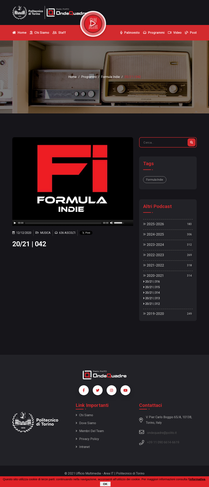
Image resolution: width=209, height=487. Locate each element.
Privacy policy (87, 439)
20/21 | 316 (151, 281)
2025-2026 (153, 224)
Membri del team (90, 431)
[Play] (14, 222)
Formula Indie (110, 77)
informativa (197, 479)
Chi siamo (84, 415)
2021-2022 (153, 265)
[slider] (63, 223)
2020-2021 (153, 275)
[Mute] (111, 222)
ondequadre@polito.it (158, 432)
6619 (175, 442)
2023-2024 (153, 245)
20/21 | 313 (151, 298)
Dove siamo (86, 423)
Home (72, 77)
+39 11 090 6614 (159, 442)
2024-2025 (153, 234)
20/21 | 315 (151, 287)
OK (105, 484)
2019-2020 (153, 314)
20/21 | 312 (151, 304)
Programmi (88, 77)
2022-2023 (153, 255)
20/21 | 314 (151, 292)
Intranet (83, 447)
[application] (72, 223)
